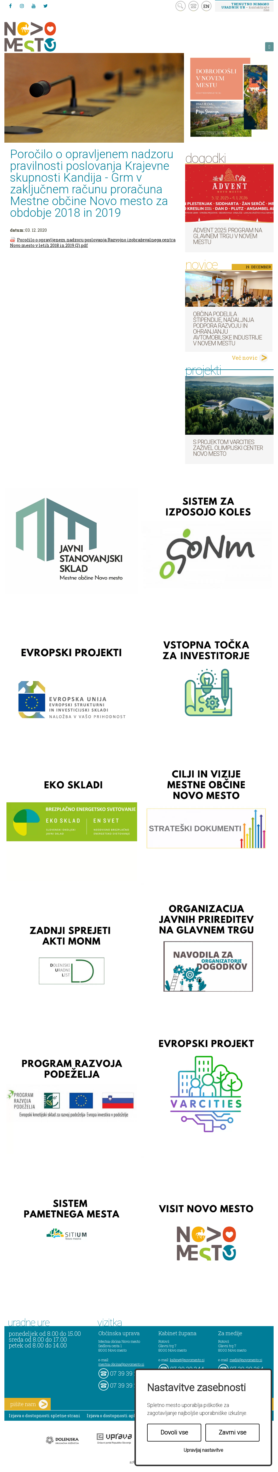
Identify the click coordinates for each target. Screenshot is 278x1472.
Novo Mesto (43, 37)
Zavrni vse (232, 1432)
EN (206, 6)
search (180, 6)
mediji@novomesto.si (246, 1359)
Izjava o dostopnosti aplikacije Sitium (126, 1415)
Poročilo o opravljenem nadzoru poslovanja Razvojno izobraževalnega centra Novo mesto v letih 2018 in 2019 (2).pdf (92, 242)
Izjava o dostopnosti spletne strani (44, 1415)
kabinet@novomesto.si (187, 1359)
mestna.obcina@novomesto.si (121, 1364)
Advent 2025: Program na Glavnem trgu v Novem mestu (227, 236)
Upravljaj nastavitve (203, 1450)
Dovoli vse (174, 1432)
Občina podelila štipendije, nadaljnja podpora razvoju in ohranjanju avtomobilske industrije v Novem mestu (227, 329)
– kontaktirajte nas (245, 7)
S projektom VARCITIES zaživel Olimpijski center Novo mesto (228, 448)
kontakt (193, 6)
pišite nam (29, 1404)
